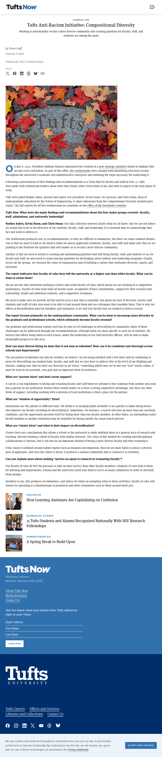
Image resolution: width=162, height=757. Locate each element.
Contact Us (13, 600)
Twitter (33, 726)
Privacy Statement (78, 750)
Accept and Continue (141, 745)
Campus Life (81, 20)
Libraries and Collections (24, 714)
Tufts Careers (15, 708)
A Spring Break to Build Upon (51, 541)
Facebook (8, 726)
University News (34, 61)
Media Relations (16, 595)
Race (22, 61)
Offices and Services (44, 708)
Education (34, 495)
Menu (152, 7)
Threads (49, 726)
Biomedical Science (40, 516)
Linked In (24, 726)
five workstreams (80, 170)
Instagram (16, 726)
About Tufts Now (17, 591)
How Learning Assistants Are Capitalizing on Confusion (72, 499)
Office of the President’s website (106, 205)
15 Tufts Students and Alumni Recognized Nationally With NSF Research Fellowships (86, 523)
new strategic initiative (113, 166)
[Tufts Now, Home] (22, 7)
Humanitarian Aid (39, 537)
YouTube (41, 726)
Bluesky (58, 726)
